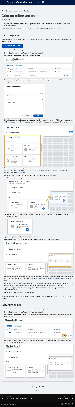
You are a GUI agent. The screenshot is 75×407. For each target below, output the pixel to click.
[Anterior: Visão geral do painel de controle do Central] (17, 398)
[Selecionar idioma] (43, 2)
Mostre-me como (12, 46)
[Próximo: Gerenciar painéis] (65, 398)
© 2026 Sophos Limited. (8, 404)
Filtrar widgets (20, 172)
